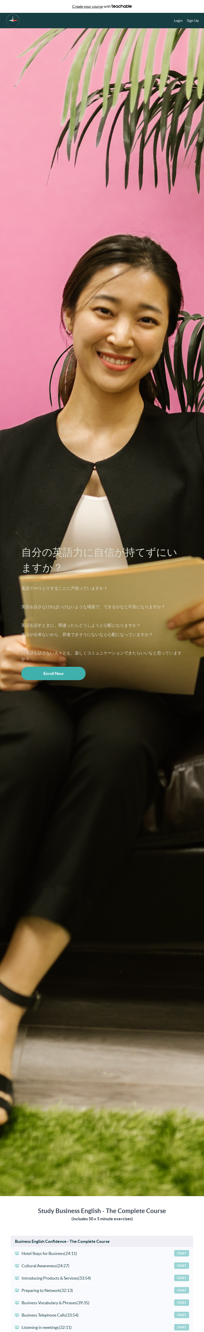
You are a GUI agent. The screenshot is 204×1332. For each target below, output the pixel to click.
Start (181, 1253)
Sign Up (193, 20)
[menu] (184, 20)
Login (178, 20)
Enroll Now (53, 673)
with (102, 6)
